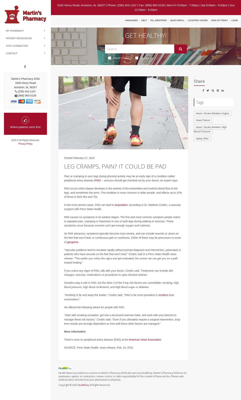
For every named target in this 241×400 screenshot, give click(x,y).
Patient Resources (19, 38)
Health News (119, 58)
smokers (163, 295)
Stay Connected (17, 45)
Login (234, 20)
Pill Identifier (158, 20)
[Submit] (180, 49)
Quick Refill (177, 20)
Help (144, 20)
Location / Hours (198, 20)
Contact (12, 53)
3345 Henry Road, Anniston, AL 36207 (81, 5)
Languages (131, 20)
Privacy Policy (25, 144)
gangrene (72, 242)
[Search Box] (139, 48)
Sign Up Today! (219, 20)
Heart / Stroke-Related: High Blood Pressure (210, 129)
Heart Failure (203, 120)
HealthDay (83, 385)
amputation (121, 204)
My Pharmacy (15, 30)
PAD (97, 180)
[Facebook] (25, 66)
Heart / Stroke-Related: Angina (212, 113)
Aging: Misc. (202, 138)
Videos (142, 58)
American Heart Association (145, 339)
